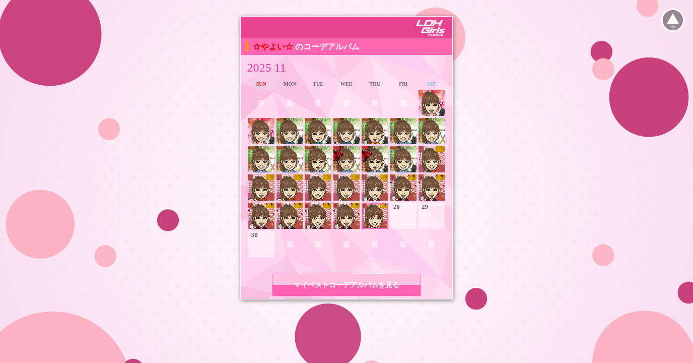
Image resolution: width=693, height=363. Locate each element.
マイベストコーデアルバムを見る (346, 285)
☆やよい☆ (274, 46)
